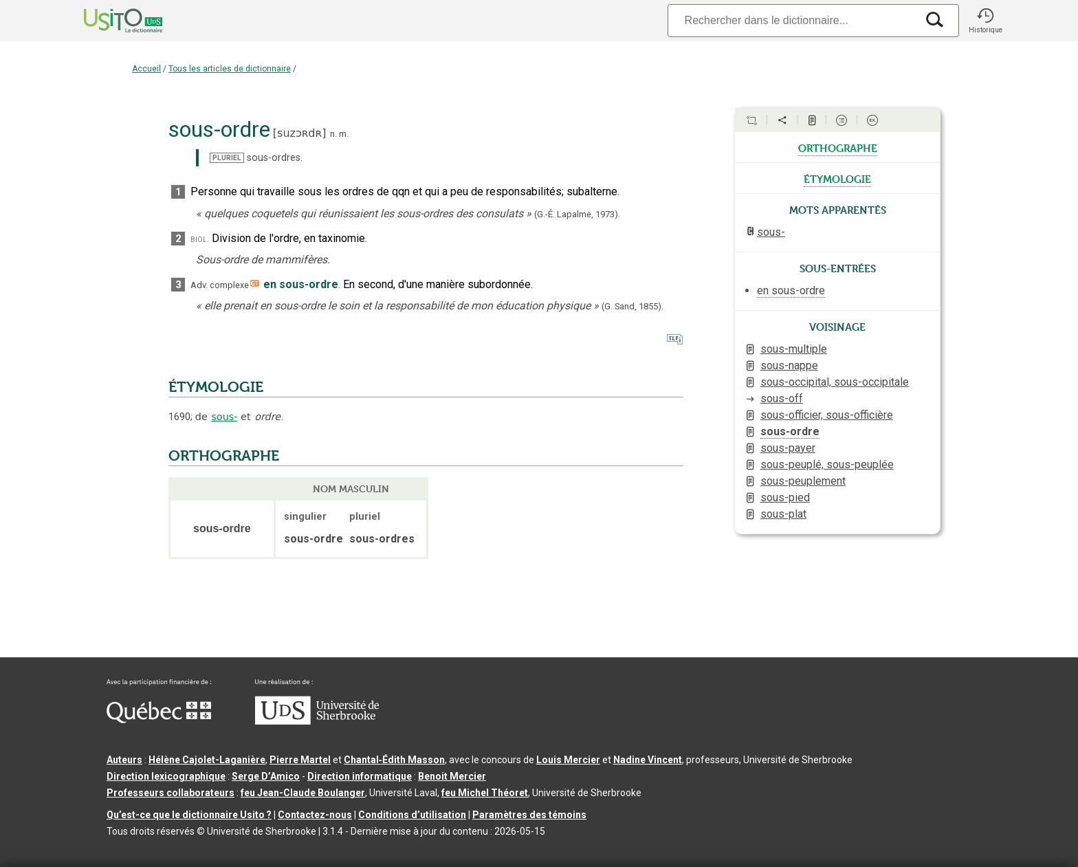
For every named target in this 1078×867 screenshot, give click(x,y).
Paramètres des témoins (529, 814)
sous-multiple (793, 348)
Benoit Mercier (452, 776)
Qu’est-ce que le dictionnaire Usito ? (189, 814)
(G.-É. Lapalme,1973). (577, 214)
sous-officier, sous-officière (826, 414)
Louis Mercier (568, 759)
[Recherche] (792, 20)
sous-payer (787, 447)
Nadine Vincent (647, 759)
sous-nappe (789, 365)
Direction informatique (359, 776)
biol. (199, 239)
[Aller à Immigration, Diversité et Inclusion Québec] (159, 719)
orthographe (837, 147)
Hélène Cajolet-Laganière (206, 759)
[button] (985, 20)
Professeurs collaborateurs (170, 792)
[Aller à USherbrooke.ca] (317, 721)
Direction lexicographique (166, 776)
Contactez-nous (315, 814)
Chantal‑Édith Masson (394, 759)
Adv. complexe (219, 285)
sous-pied (785, 497)
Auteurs (124, 759)
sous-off (781, 398)
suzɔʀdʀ (299, 133)
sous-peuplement (803, 480)
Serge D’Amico (266, 776)
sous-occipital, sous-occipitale (834, 381)
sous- (224, 416)
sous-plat (783, 513)
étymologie (837, 178)
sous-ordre (790, 431)
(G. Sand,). (632, 306)
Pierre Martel (300, 759)
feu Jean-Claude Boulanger (303, 792)
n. (333, 134)
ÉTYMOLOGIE (215, 387)
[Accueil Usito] (108, 20)
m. (344, 134)
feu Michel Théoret (484, 792)
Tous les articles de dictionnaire (229, 69)
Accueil (146, 69)
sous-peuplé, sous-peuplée (827, 464)
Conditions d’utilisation (412, 814)
